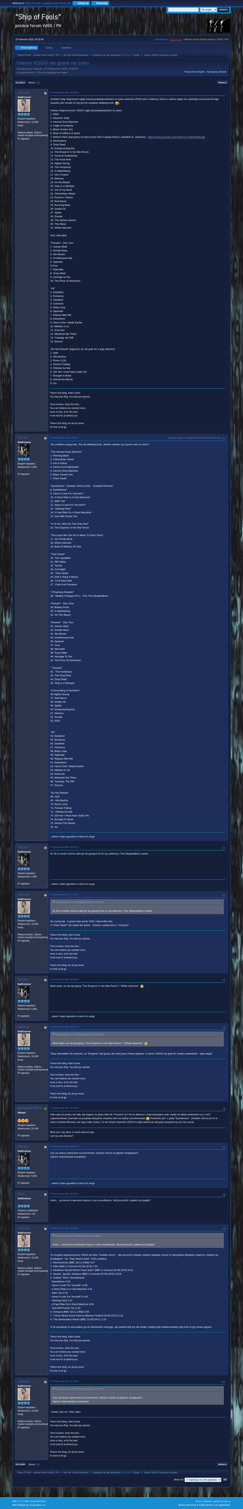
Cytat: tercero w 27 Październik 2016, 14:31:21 (79, 902)
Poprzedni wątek (194, 71)
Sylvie (136, 55)
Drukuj (222, 83)
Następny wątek (216, 71)
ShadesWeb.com (38, 1505)
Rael (21, 1194)
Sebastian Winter (30, 1108)
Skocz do (178, 1479)
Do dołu (20, 83)
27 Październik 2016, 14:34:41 (64, 894)
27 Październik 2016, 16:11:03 (64, 1027)
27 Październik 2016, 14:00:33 (64, 92)
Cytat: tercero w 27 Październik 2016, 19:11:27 (79, 1389)
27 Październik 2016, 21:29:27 (64, 1228)
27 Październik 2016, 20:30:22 (64, 1194)
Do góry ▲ (226, 1501)
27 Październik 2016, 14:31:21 (64, 847)
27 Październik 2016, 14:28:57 (64, 438)
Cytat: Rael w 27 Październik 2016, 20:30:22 (78, 1236)
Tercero (23, 437)
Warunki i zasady (211, 1501)
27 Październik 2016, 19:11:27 (64, 1146)
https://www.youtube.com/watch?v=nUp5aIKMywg (176, 137)
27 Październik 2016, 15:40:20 (64, 979)
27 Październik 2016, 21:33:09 (64, 1381)
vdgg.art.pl (175, 39)
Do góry (20, 1464)
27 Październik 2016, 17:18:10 (64, 1108)
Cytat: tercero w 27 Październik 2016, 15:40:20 (79, 1034)
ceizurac (24, 92)
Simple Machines (38, 1501)
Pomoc (199, 1501)
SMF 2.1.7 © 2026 (20, 1501)
